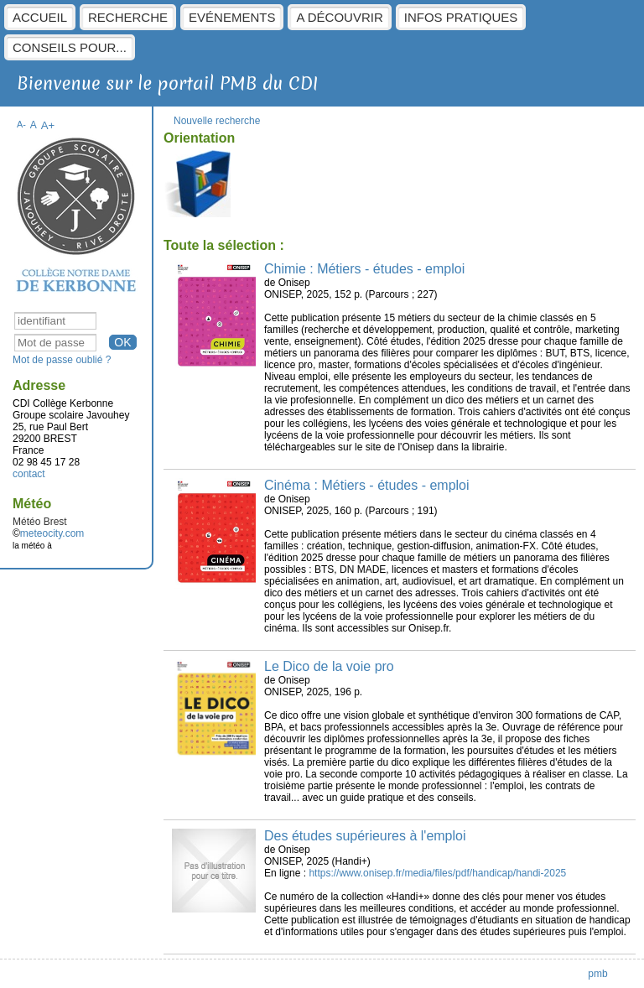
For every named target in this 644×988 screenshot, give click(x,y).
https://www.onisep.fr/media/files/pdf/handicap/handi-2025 (437, 873)
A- (21, 124)
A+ (48, 125)
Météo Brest (40, 522)
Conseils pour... (70, 47)
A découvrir (339, 17)
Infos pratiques (461, 17)
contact (29, 474)
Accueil (40, 17)
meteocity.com (52, 533)
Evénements (232, 17)
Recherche (128, 17)
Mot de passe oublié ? (62, 360)
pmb (597, 974)
